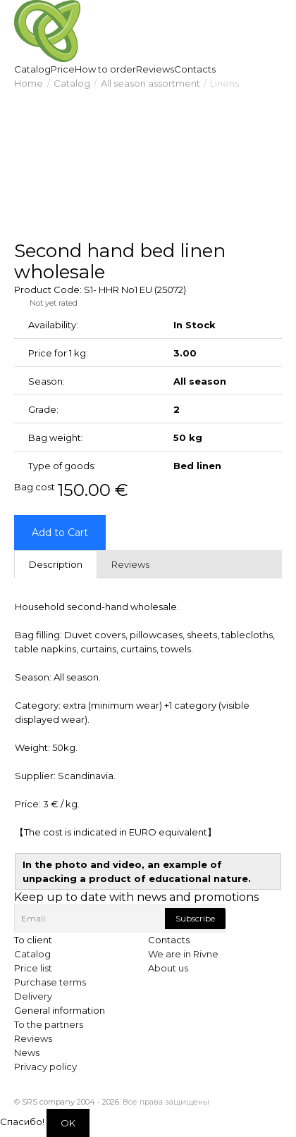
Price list (33, 968)
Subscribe (195, 918)
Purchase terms (50, 982)
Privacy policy (45, 1066)
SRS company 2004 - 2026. (71, 1102)
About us (168, 968)
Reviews (33, 1038)
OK (68, 1123)
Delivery (33, 996)
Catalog (72, 83)
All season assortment (150, 83)
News (26, 1052)
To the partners (48, 1024)
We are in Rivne (183, 953)
